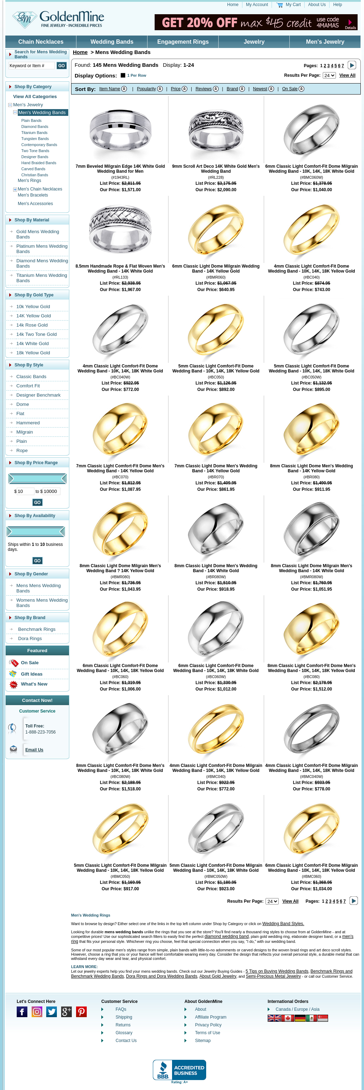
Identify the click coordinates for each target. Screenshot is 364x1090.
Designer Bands (34, 157)
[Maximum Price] (51, 491)
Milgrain (24, 432)
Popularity (146, 88)
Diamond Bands (34, 126)
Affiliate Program (210, 1017)
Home (233, 4)
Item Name (109, 88)
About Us (317, 4)
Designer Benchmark (38, 395)
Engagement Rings (183, 42)
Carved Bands (33, 169)
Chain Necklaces (40, 42)
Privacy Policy (208, 1024)
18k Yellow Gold (33, 352)
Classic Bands (31, 376)
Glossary (124, 1032)
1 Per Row (136, 75)
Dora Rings (30, 638)
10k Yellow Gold (33, 306)
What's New (34, 684)
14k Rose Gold (32, 325)
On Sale (30, 662)
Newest (260, 88)
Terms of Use (207, 1032)
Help (337, 4)
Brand (232, 88)
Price (176, 88)
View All (347, 75)
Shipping (124, 1017)
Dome (22, 404)
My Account (257, 4)
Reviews (204, 88)
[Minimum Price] (25, 491)
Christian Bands (34, 175)
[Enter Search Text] (32, 65)
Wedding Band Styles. (283, 923)
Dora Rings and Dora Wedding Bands (161, 976)
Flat (20, 413)
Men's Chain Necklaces (40, 189)
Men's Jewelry (325, 42)
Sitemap (203, 1040)
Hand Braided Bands (38, 163)
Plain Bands (31, 120)
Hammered (28, 422)
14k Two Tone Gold (36, 334)
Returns (123, 1024)
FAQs (121, 1009)
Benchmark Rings (36, 629)
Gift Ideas (32, 674)
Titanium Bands (34, 132)
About (200, 1009)
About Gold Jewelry (217, 976)
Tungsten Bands (35, 138)
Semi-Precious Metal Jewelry (273, 976)
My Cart (293, 4)
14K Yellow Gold (33, 315)
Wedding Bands (112, 42)
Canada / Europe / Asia (298, 1009)
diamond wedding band (227, 936)
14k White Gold (32, 343)
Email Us (34, 749)
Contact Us (126, 1040)
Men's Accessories (35, 203)
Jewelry (254, 42)
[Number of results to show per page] (329, 75)
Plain (21, 441)
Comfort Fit (28, 385)
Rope (22, 450)
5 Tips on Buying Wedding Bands (277, 971)
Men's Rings (29, 180)
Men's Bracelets (33, 195)
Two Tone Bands (35, 151)
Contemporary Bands (39, 145)
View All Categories (35, 96)
